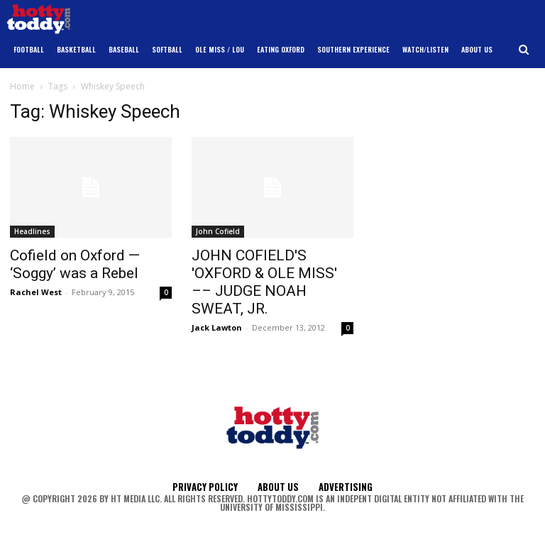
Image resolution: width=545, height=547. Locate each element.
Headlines (32, 231)
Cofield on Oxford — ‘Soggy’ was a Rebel (75, 264)
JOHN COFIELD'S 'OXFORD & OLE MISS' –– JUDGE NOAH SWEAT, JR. (264, 282)
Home (22, 86)
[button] (524, 50)
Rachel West (36, 292)
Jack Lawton (217, 327)
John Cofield (218, 231)
